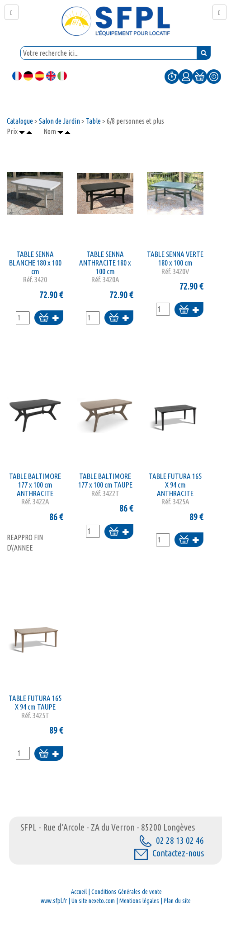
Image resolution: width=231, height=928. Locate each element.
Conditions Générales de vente (126, 891)
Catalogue (20, 121)
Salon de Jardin (59, 121)
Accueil (79, 891)
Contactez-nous (169, 853)
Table (93, 121)
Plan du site (177, 900)
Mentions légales (139, 900)
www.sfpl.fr (54, 900)
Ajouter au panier (49, 318)
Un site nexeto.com (93, 900)
